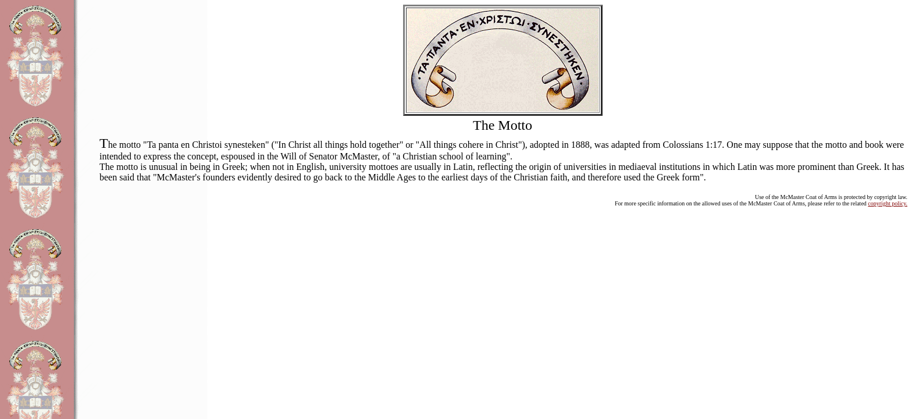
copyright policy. (887, 203)
